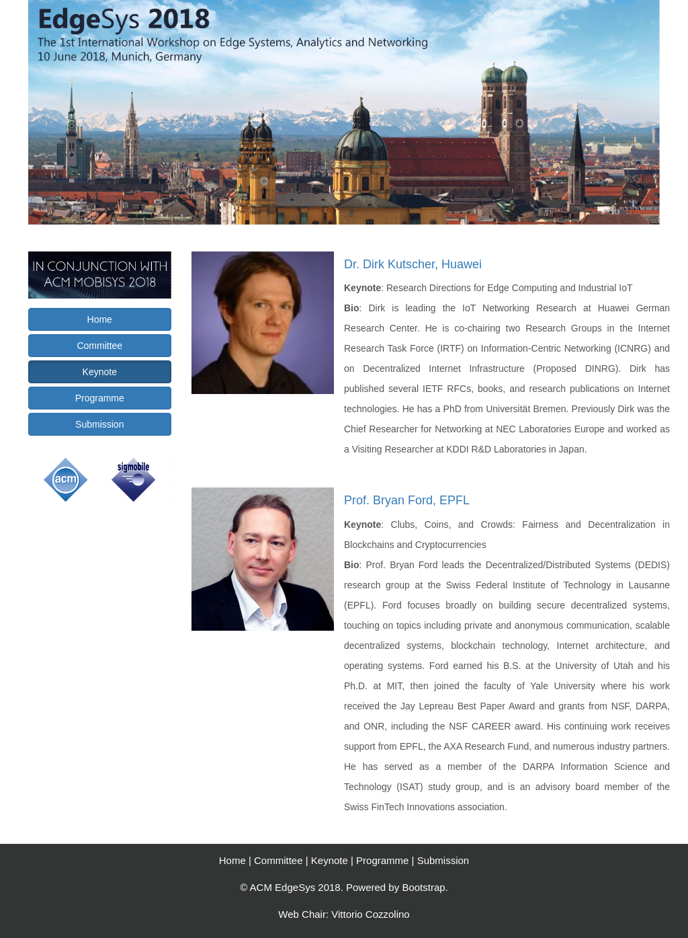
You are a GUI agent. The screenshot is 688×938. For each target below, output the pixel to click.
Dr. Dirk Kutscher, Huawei (413, 264)
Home (99, 319)
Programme (99, 398)
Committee (99, 345)
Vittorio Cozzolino (370, 914)
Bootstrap (423, 887)
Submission (99, 424)
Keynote (100, 371)
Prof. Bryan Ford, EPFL (407, 500)
